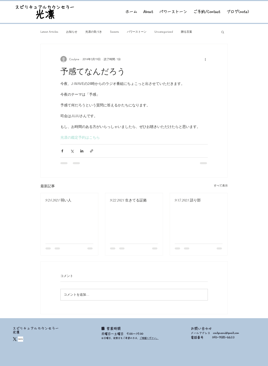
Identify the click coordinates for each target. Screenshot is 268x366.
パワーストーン (136, 31)
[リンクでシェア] (91, 151)
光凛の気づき (93, 31)
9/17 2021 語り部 (188, 200)
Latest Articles (49, 31)
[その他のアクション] (205, 59)
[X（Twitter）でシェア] (72, 151)
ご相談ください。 (149, 338)
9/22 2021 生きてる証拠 (128, 200)
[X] (14, 339)
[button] (223, 31)
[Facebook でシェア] (62, 151)
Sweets (114, 31)
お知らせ (71, 31)
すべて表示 (221, 185)
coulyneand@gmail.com (226, 333)
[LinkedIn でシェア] (82, 151)
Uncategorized (163, 31)
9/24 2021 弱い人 (58, 200)
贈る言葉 (186, 31)
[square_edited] (20, 339)
